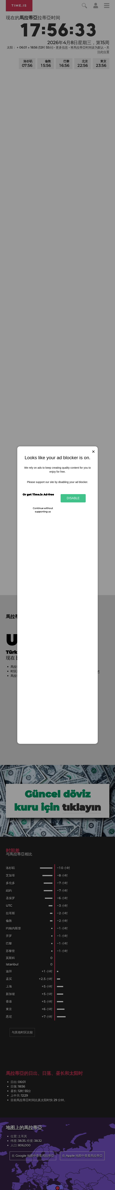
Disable (73, 498)
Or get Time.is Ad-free (38, 494)
